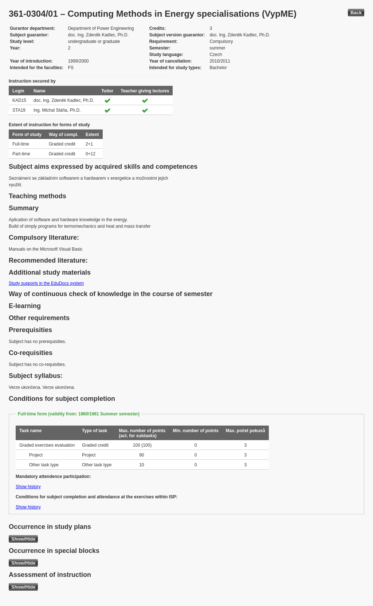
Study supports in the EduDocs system (46, 283)
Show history (28, 486)
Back (356, 12)
